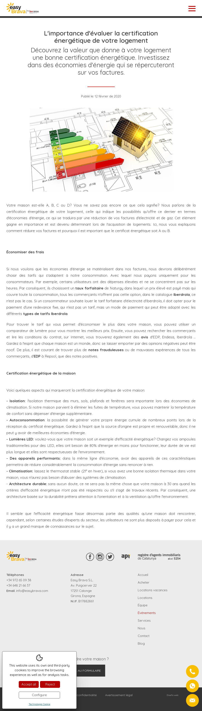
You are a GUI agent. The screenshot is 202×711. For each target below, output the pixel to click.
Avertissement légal (119, 695)
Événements (147, 613)
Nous (141, 628)
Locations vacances (153, 590)
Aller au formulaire (84, 671)
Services (144, 620)
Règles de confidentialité (79, 695)
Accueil (143, 575)
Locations (145, 598)
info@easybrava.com (32, 591)
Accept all (28, 684)
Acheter (143, 582)
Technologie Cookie (39, 704)
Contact (143, 636)
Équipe (143, 605)
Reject (50, 684)
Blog (141, 643)
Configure (39, 695)
